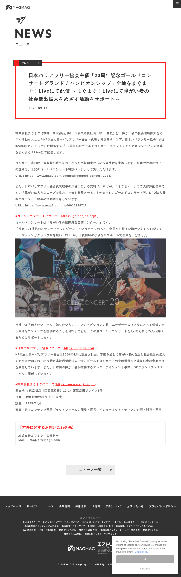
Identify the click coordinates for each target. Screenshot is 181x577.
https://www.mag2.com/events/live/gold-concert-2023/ (68, 175)
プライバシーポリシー (162, 506)
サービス (32, 506)
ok (145, 559)
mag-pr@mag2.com (45, 440)
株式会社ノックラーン (111, 530)
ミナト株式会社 (132, 530)
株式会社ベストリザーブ (73, 526)
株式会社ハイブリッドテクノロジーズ (61, 522)
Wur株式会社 (29, 530)
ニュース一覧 (90, 470)
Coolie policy (141, 551)
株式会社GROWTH (88, 530)
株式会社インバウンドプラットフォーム (101, 522)
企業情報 (64, 506)
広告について (114, 506)
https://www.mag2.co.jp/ (75, 384)
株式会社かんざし (67, 530)
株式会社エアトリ (31, 522)
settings (145, 568)
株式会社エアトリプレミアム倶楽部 (42, 526)
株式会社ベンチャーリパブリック (101, 534)
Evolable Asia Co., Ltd (100, 526)
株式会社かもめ (150, 530)
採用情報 (80, 506)
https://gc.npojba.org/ (78, 216)
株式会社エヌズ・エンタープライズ (141, 522)
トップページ (13, 506)
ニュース (48, 506)
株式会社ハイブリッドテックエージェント (136, 526)
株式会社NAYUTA (73, 534)
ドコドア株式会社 (47, 530)
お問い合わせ (135, 506)
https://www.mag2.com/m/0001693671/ (55, 205)
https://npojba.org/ (79, 348)
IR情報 (96, 506)
